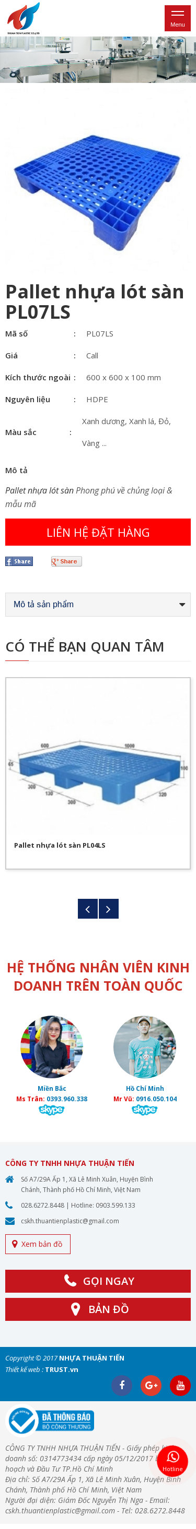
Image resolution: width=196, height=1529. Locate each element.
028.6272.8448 (42, 1205)
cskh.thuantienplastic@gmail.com (70, 1221)
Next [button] (109, 908)
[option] (98, 60)
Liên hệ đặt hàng (98, 532)
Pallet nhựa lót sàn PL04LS (60, 845)
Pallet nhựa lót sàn (39, 490)
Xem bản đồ (41, 1244)
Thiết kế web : (24, 1369)
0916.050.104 (156, 1098)
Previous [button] (88, 908)
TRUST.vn (61, 1369)
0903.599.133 (115, 1205)
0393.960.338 (67, 1098)
